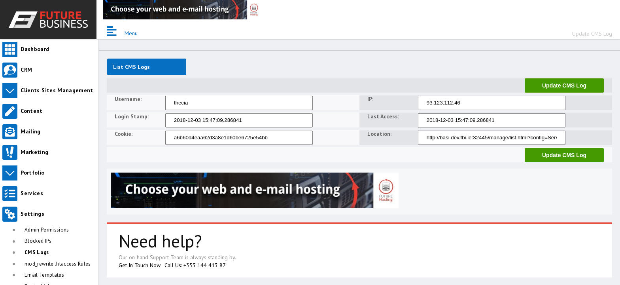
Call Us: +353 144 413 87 (195, 265)
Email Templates (44, 275)
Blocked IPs (38, 241)
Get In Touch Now (140, 265)
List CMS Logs (131, 66)
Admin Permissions (47, 229)
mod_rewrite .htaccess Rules (58, 263)
